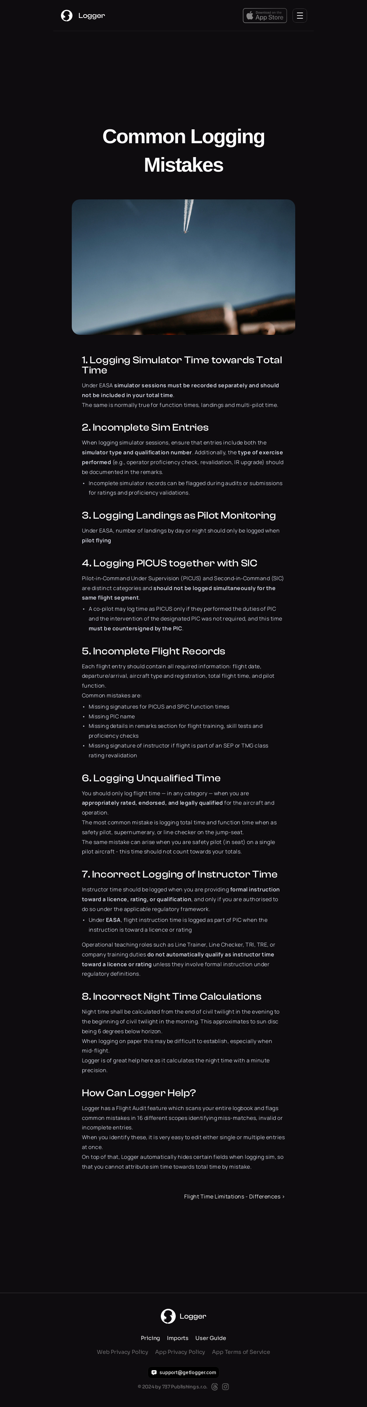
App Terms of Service (241, 1352)
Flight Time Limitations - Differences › (234, 1196)
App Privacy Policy (180, 1352)
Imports (178, 1338)
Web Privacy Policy (122, 1352)
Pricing (150, 1338)
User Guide (210, 1338)
